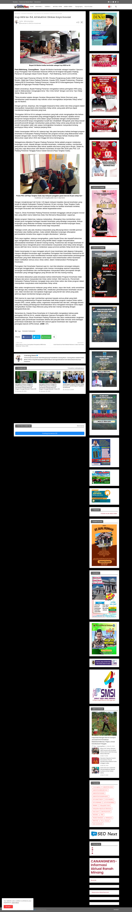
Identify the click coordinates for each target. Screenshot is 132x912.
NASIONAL (38, 6)
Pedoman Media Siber (26, 2)
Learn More (15, 903)
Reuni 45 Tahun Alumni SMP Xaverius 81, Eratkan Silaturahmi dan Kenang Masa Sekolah (108, 751)
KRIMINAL (95, 805)
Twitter (38, 337)
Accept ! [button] (8, 907)
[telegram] (92, 853)
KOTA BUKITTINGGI (98, 799)
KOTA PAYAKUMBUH (109, 802)
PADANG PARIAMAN (27, 13)
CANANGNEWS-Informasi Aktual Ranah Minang (104, 867)
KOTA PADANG (109, 799)
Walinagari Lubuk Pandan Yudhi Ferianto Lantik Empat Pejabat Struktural (73, 386)
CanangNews (97, 787)
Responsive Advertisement (100, 892)
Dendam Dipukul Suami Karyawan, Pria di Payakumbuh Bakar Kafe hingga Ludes (108, 760)
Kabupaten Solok (105, 805)
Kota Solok (96, 811)
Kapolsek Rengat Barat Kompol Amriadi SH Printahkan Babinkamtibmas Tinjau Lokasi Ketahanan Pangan (104, 741)
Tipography (79, 6)
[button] (116, 6)
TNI (102, 821)
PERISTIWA (95, 821)
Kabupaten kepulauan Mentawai (102, 808)
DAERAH (47, 6)
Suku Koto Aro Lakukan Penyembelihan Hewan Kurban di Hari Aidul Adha (107, 770)
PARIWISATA (108, 818)
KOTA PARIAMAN (97, 802)
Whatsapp (47, 337)
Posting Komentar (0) (49, 433)
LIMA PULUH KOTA (105, 811)
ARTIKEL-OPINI (57, 6)
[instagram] (92, 851)
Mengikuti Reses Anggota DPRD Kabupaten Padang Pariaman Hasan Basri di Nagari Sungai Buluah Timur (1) (49, 387)
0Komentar (80, 426)
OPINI (102, 814)
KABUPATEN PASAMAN (98, 793)
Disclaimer (37, 2)
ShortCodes (88, 6)
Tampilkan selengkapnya (76, 368)
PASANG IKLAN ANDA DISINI (113, 513)
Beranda (17, 13)
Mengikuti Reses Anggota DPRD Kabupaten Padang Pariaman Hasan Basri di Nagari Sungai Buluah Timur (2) (25, 387)
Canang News (30, 355)
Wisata (107, 821)
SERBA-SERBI (68, 6)
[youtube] (92, 850)
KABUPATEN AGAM (108, 787)
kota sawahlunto (97, 824)
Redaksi (15, 2)
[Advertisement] (50, 409)
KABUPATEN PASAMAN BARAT (100, 796)
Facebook (28, 337)
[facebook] (92, 848)
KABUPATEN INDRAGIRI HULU (100, 790)
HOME (32, 6)
